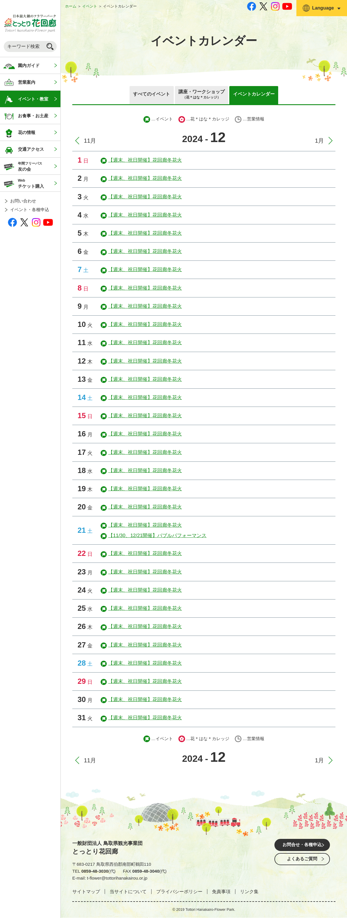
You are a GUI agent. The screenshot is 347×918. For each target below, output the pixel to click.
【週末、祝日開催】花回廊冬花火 (145, 160)
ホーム (70, 6)
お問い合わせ (23, 200)
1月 (319, 141)
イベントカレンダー (257, 94)
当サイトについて (128, 891)
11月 (90, 141)
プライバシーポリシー (179, 891)
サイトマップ (86, 891)
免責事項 (221, 891)
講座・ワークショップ (201, 95)
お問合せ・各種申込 (302, 845)
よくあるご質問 (302, 861)
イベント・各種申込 (29, 209)
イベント (89, 6)
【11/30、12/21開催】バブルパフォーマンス (157, 536)
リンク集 (249, 891)
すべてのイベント (148, 94)
